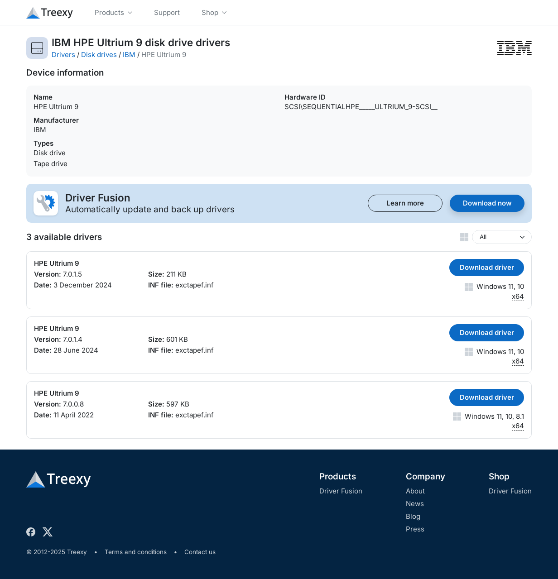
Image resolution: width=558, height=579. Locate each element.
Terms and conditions (136, 551)
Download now (487, 203)
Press (415, 529)
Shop (499, 476)
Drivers (63, 54)
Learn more (405, 203)
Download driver (487, 267)
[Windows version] (502, 237)
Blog (413, 516)
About (415, 491)
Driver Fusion (340, 491)
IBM (129, 54)
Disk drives (99, 54)
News (415, 503)
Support (167, 12)
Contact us (200, 551)
